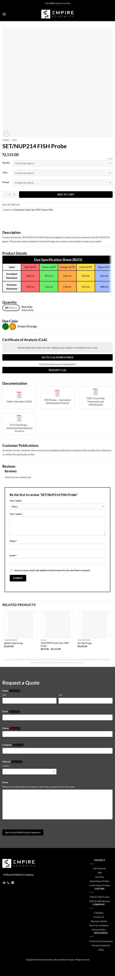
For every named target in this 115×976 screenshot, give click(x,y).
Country (6, 766)
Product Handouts (101, 945)
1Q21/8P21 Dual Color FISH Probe (55, 644)
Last (60, 695)
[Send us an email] (4, 883)
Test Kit (6, 163)
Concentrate (19, 209)
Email (13, 555)
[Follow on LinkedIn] (12, 883)
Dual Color (30, 209)
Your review (16, 514)
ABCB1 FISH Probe (13, 643)
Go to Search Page (58, 357)
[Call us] (8, 883)
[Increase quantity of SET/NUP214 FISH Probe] (14, 194)
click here (81, 662)
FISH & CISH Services (99, 901)
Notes (5, 782)
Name (13, 541)
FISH (14, 140)
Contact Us (98, 917)
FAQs (101, 949)
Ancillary (99, 877)
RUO (51, 209)
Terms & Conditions (98, 925)
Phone (11, 728)
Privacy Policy (99, 929)
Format (5, 182)
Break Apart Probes (99, 881)
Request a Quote (99, 921)
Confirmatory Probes (99, 885)
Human (44, 209)
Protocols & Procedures (101, 941)
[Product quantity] (9, 194)
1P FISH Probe (84, 643)
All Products (99, 868)
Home (5, 140)
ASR (100, 872)
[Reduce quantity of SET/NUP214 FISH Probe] (4, 194)
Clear (110, 159)
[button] (4, 14)
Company (12, 744)
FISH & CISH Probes (100, 897)
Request (57, 370)
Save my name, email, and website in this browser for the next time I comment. (52, 570)
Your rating (16, 500)
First (4, 695)
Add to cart (65, 194)
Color (4, 173)
